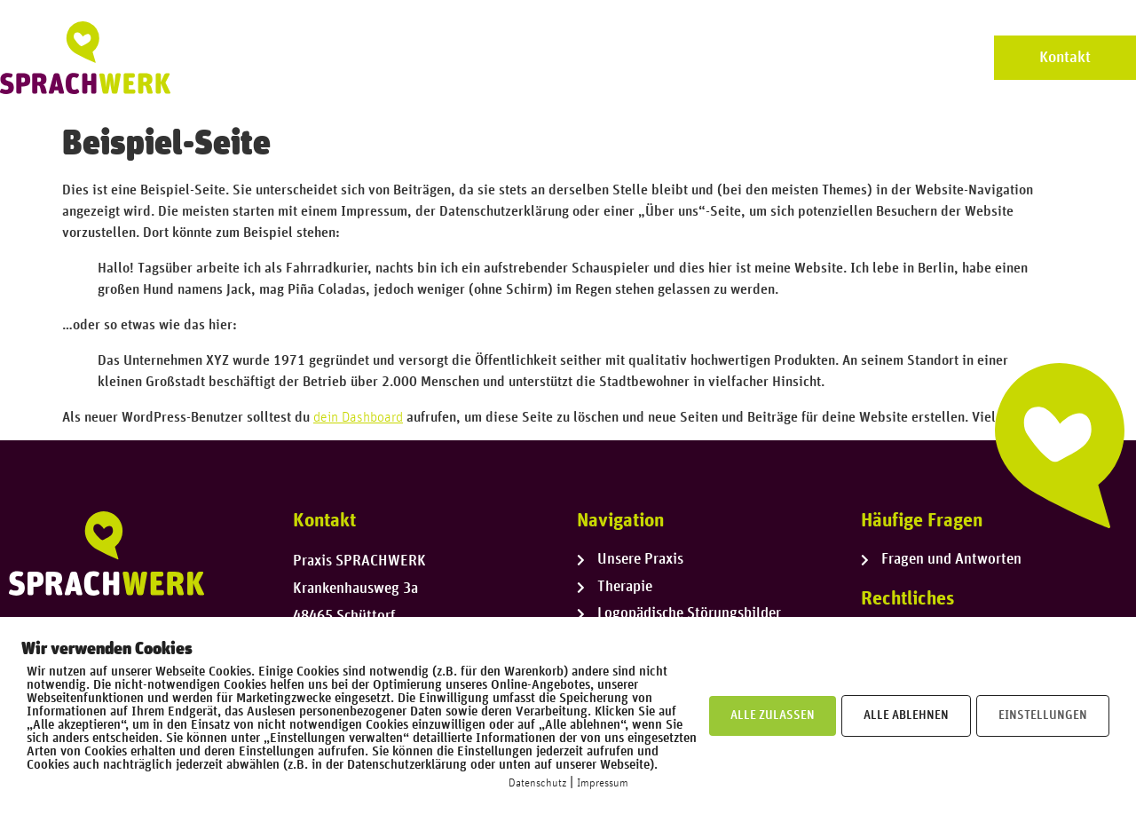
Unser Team (581, 57)
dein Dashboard (358, 417)
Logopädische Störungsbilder (858, 57)
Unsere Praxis (457, 57)
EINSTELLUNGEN (1042, 715)
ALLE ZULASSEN (772, 715)
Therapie (689, 57)
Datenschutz (537, 783)
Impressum (602, 783)
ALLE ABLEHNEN (906, 715)
